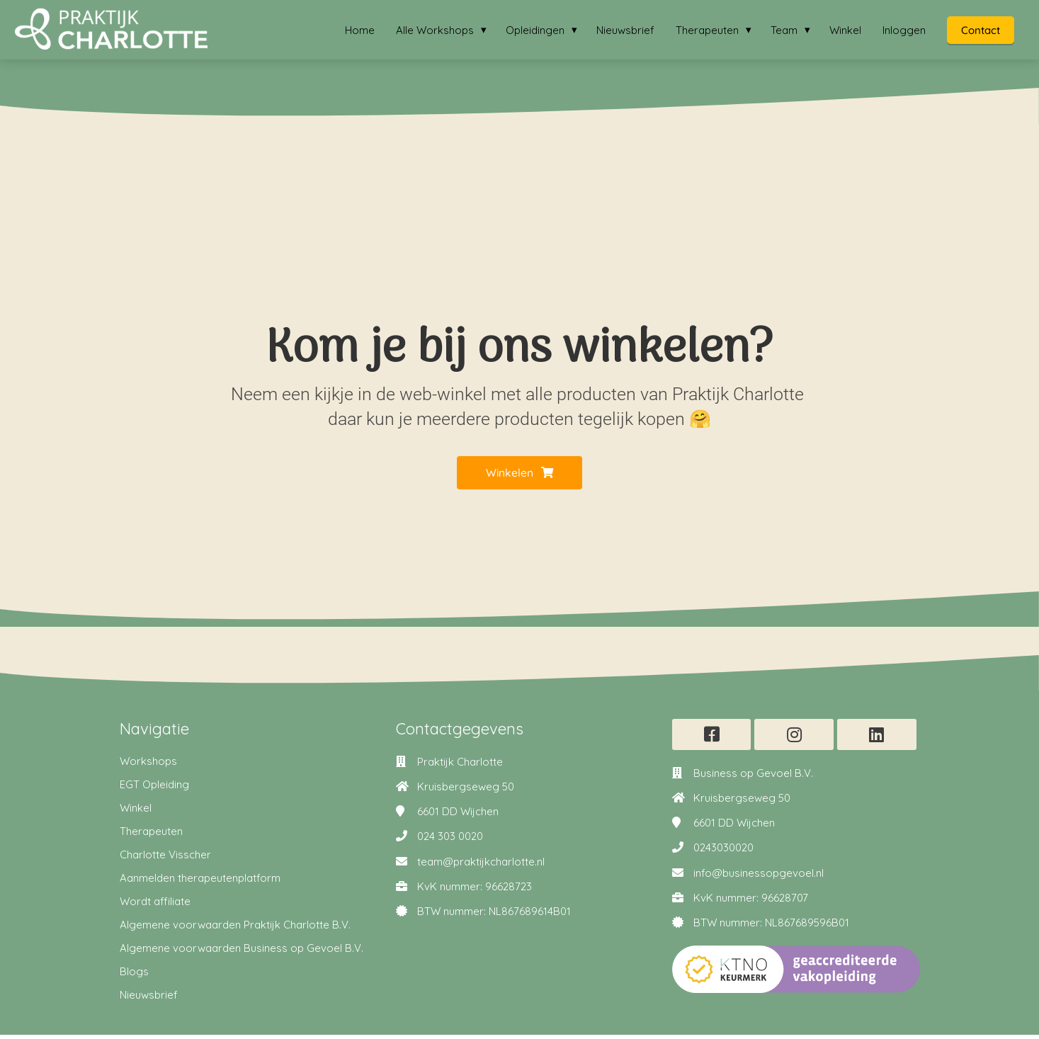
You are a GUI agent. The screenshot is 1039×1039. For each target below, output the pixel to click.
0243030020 (723, 852)
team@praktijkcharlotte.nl (481, 866)
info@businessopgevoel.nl (758, 877)
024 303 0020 (450, 841)
